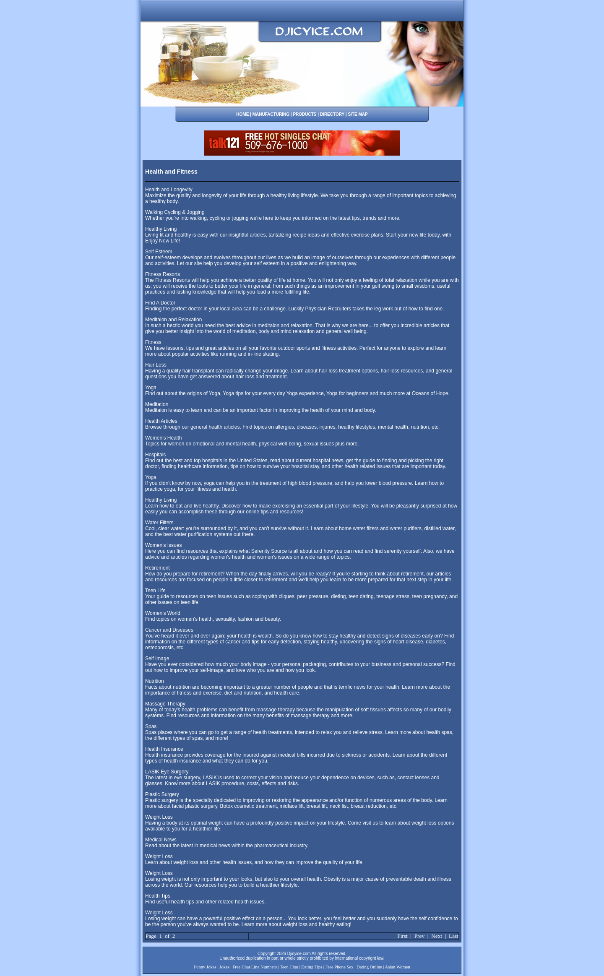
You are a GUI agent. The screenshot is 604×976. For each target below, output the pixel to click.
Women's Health (163, 438)
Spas (150, 726)
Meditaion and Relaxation (173, 320)
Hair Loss (156, 365)
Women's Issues (163, 545)
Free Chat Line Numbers (254, 967)
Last (453, 936)
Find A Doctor (160, 303)
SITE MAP (357, 114)
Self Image (157, 658)
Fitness (153, 342)
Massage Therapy (165, 704)
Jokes (224, 967)
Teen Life (155, 590)
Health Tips (157, 896)
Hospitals (155, 455)
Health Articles (161, 421)
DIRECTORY (332, 114)
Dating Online (369, 967)
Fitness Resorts (162, 274)
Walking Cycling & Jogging (175, 212)
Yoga (150, 387)
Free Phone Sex (339, 967)
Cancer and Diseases (169, 630)
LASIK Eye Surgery (166, 772)
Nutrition (154, 681)
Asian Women (397, 967)
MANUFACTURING (271, 114)
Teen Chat (289, 967)
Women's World (162, 613)
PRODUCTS (304, 114)
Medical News (161, 840)
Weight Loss (159, 817)
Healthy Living (161, 229)
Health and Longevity (169, 190)
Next (436, 936)
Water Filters (159, 523)
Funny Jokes (205, 967)
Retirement (157, 568)
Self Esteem (158, 252)
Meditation (156, 404)
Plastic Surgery (162, 794)
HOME (242, 114)
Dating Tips (311, 967)
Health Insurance (164, 749)
